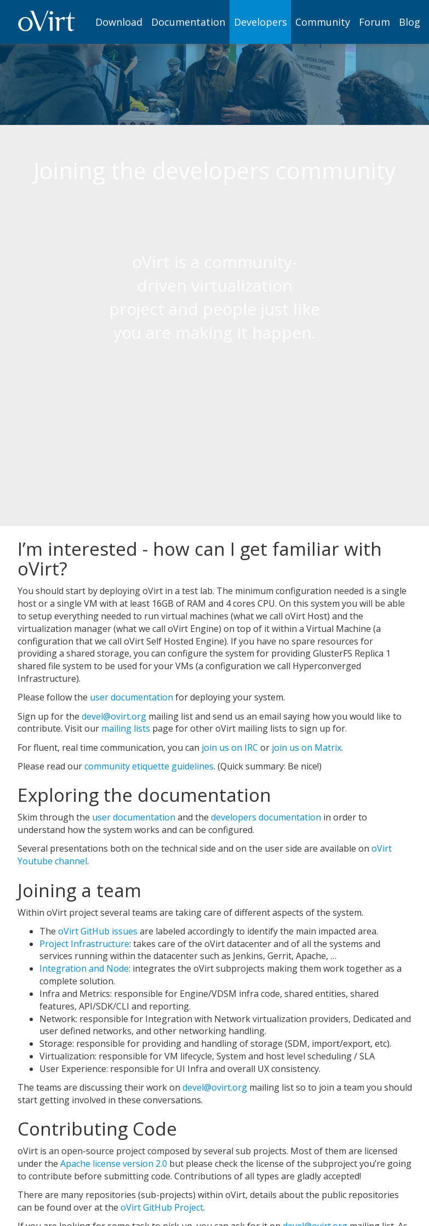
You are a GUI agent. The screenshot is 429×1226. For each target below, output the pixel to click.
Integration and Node (84, 968)
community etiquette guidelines (149, 766)
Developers (260, 21)
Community (322, 21)
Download (118, 21)
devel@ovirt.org (114, 716)
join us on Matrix (306, 748)
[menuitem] (119, 22)
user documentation (131, 697)
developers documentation (266, 817)
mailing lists (125, 728)
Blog (409, 21)
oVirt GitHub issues (98, 931)
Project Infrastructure (84, 944)
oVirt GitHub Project (162, 1207)
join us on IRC (230, 748)
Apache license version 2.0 (113, 1163)
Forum (374, 21)
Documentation (188, 21)
